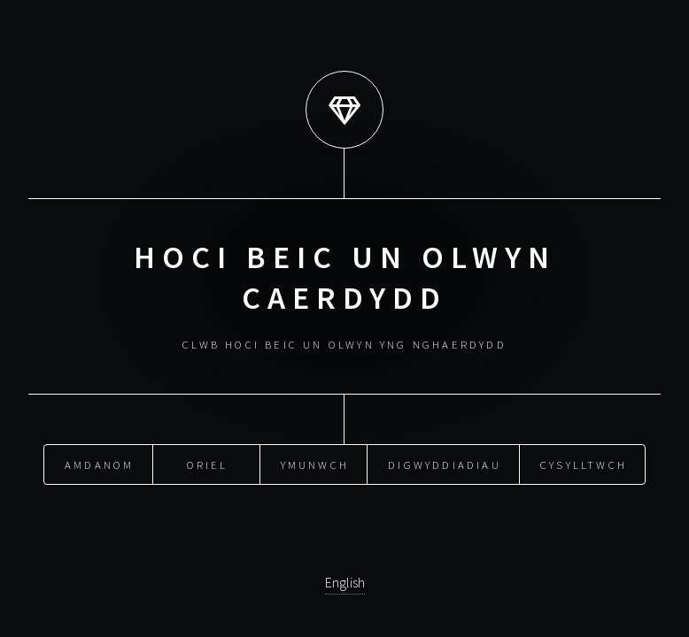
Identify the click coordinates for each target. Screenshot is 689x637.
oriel (207, 464)
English (345, 582)
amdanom (99, 464)
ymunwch (315, 464)
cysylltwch (583, 464)
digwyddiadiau (444, 464)
